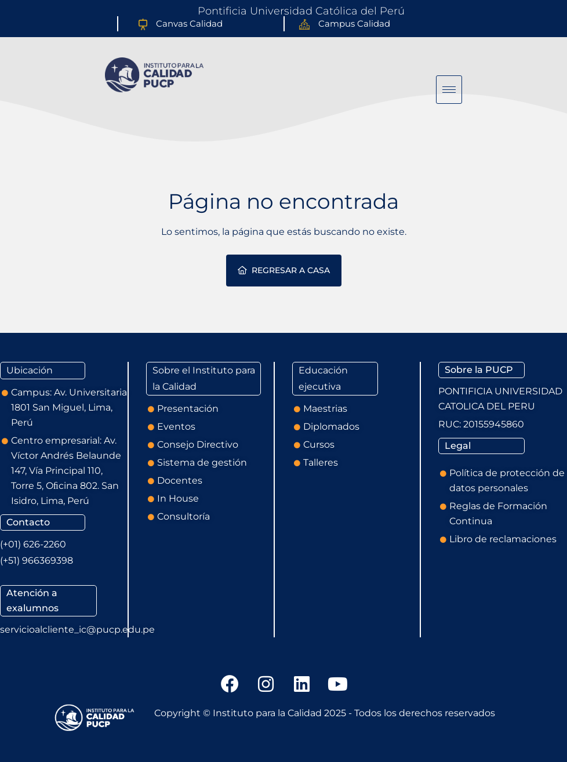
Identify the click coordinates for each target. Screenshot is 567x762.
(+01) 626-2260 (33, 544)
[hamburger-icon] (449, 89)
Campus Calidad (354, 23)
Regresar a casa (284, 270)
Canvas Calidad (189, 23)
